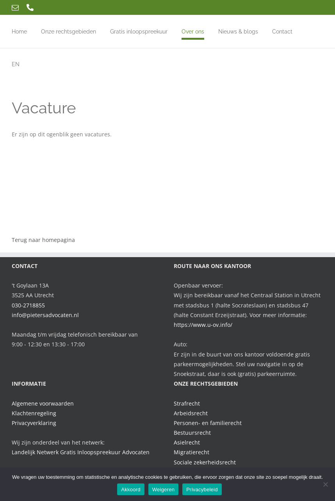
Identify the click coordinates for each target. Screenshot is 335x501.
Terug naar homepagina (43, 239)
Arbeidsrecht (191, 413)
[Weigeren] (325, 484)
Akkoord (130, 489)
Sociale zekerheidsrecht (205, 462)
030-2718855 (28, 305)
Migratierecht (191, 452)
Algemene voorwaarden (43, 403)
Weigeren (163, 489)
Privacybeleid (202, 489)
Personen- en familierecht (208, 423)
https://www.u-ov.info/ (203, 324)
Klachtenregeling (34, 413)
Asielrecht (187, 442)
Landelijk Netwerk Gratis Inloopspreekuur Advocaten (81, 452)
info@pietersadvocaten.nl (45, 315)
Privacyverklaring (34, 423)
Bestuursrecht (192, 432)
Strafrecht (187, 403)
